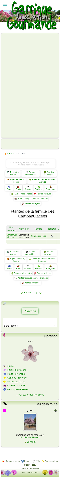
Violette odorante (16, 385)
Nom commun (11, 229)
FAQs (38, 461)
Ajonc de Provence (17, 377)
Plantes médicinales (23, 194)
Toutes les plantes (14, 173)
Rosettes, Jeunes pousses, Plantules (43, 180)
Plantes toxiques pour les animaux (32, 199)
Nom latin (24, 228)
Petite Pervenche (16, 374)
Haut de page (31, 292)
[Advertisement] (15, 85)
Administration (51, 461)
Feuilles (38, 189)
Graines (27, 189)
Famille (38, 228)
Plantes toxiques (44, 194)
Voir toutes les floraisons (31, 394)
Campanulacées (38, 236)
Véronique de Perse (17, 389)
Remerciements (12, 461)
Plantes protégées (32, 203)
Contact (27, 461)
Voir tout (31, 442)
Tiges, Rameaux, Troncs (17, 180)
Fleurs (9, 189)
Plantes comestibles (30, 173)
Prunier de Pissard (16, 370)
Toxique (52, 228)
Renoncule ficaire (16, 381)
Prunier (10, 366)
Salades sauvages (49, 173)
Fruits (18, 189)
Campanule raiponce (12, 236)
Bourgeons (50, 189)
